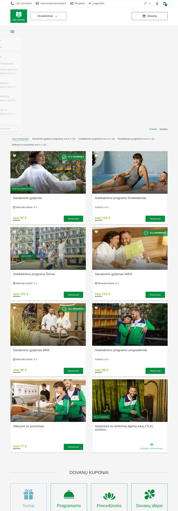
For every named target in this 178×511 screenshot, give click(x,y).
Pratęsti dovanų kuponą (90, 462)
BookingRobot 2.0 (159, 506)
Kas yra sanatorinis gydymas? (62, 451)
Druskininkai (48, 16)
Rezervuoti (73, 121)
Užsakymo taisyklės (93, 449)
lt (147, 3)
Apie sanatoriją (60, 443)
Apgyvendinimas (61, 458)
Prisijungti (57, 491)
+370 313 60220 (21, 3)
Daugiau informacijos (151, 348)
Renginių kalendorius (63, 464)
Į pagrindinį (96, 3)
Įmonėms (56, 469)
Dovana (149, 16)
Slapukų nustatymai (93, 443)
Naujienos (57, 474)
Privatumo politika (91, 454)
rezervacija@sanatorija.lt (51, 3)
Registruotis (58, 486)
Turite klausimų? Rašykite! (135, 456)
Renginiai (77, 3)
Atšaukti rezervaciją (93, 469)
